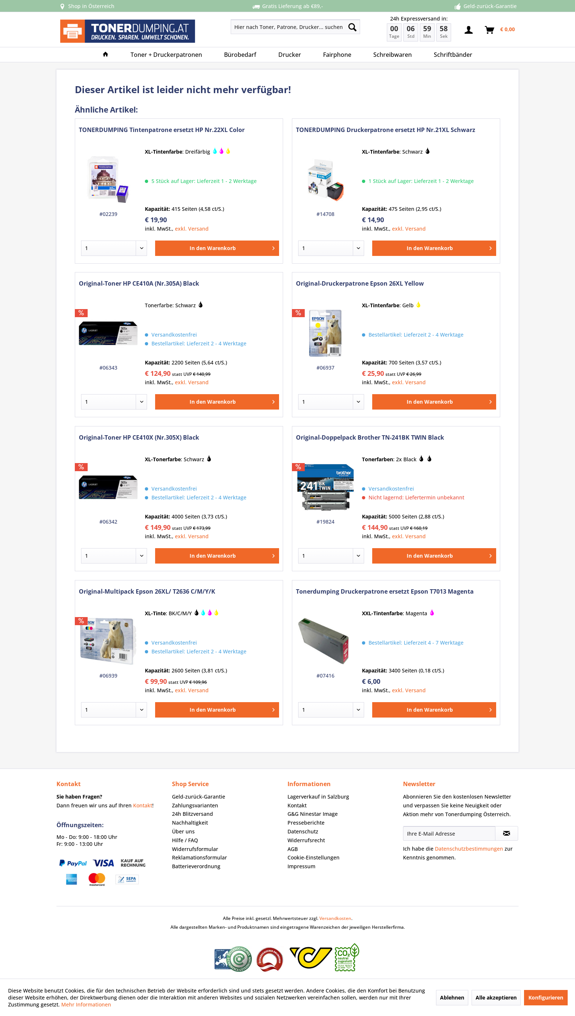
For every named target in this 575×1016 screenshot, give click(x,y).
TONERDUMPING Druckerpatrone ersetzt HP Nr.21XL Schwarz (385, 130)
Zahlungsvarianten (195, 805)
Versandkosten (335, 918)
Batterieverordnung (196, 866)
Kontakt (142, 805)
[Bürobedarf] (240, 54)
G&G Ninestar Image (313, 813)
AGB (293, 849)
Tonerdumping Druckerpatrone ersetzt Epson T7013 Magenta (385, 591)
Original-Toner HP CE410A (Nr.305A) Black (139, 283)
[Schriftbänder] (453, 54)
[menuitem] (269, 26)
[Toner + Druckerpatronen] (166, 54)
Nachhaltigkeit (190, 822)
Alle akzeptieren (496, 997)
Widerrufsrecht (306, 840)
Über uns (183, 831)
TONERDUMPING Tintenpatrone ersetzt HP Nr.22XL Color (162, 130)
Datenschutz (303, 831)
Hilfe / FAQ (185, 840)
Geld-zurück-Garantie (198, 796)
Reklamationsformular (199, 857)
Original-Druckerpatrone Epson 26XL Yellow (360, 283)
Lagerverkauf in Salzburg (318, 796)
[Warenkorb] (500, 30)
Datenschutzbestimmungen (469, 848)
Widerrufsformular (195, 849)
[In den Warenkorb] (217, 248)
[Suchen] (352, 26)
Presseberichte (306, 822)
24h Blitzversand (192, 813)
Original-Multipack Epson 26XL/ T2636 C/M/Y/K (147, 591)
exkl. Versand (192, 228)
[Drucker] (289, 54)
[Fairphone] (337, 54)
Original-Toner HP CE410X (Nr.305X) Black (139, 437)
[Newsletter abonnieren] (506, 833)
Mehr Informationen (86, 1004)
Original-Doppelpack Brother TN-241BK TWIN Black (370, 437)
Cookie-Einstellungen (314, 857)
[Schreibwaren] (392, 54)
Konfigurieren (545, 997)
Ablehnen (452, 997)
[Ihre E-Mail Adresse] (449, 833)
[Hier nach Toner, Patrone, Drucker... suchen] (295, 26)
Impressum (301, 866)
